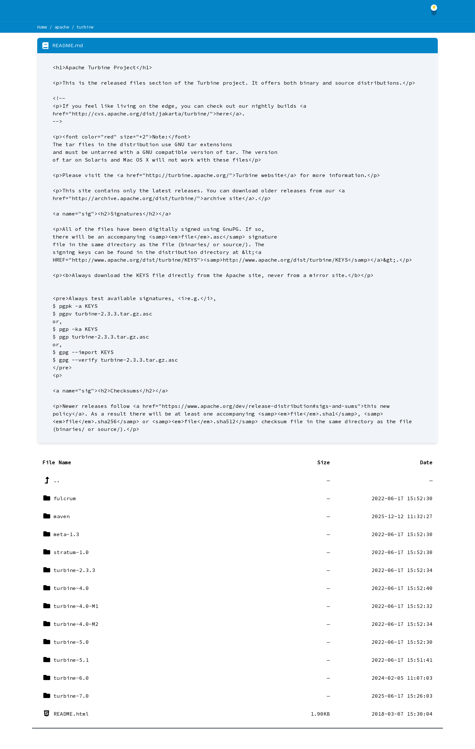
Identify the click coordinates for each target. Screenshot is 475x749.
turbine (85, 27)
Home (42, 27)
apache (62, 27)
